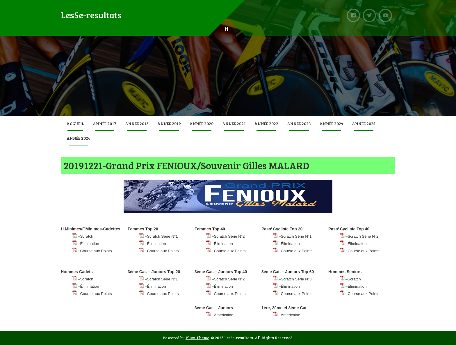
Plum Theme (197, 337)
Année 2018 (137, 123)
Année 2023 (299, 123)
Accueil (75, 123)
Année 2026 (78, 138)
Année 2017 (104, 123)
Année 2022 (266, 123)
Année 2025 (363, 123)
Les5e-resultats (91, 15)
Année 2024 (331, 123)
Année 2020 (201, 123)
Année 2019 (169, 123)
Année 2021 (234, 123)
